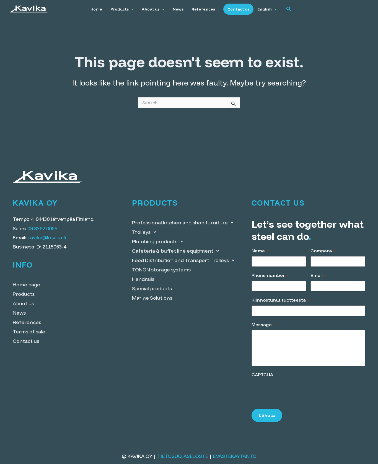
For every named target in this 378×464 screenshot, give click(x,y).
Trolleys (145, 232)
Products (123, 9)
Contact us (237, 9)
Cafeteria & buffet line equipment (177, 251)
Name (260, 250)
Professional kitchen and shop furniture (184, 222)
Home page (26, 284)
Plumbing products (159, 241)
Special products (152, 288)
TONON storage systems (161, 269)
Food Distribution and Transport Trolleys (184, 260)
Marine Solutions (152, 298)
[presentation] (294, 391)
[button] (286, 9)
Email (318, 275)
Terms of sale (29, 331)
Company (323, 250)
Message (263, 324)
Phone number (270, 275)
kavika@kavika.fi (46, 237)
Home (98, 9)
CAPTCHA (262, 374)
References (202, 9)
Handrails (143, 279)
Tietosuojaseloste (182, 456)
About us (154, 9)
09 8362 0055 (42, 228)
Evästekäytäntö (235, 456)
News (178, 9)
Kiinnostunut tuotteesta (280, 300)
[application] (132, 9)
